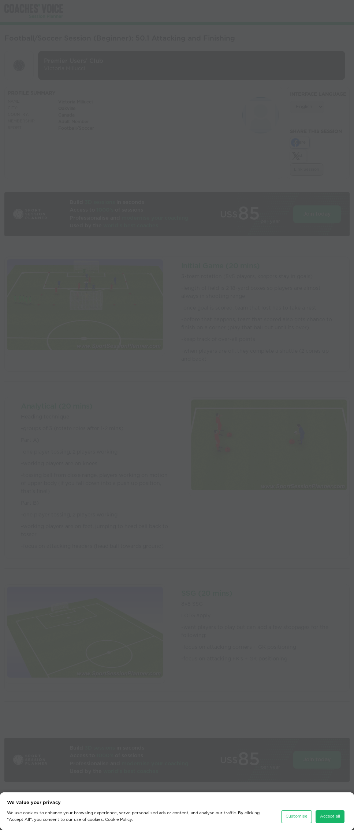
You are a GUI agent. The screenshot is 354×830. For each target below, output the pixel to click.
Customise (297, 816)
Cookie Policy (118, 820)
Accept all (330, 816)
